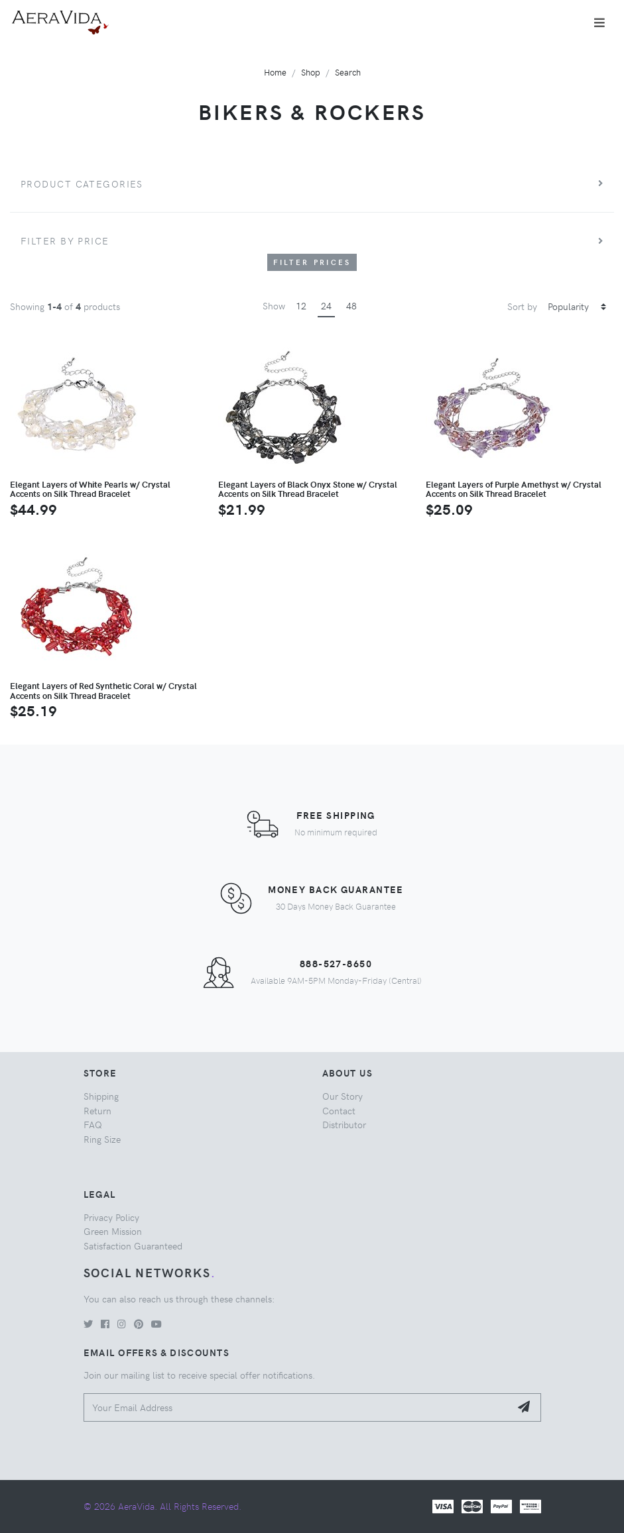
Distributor (344, 1124)
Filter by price (65, 240)
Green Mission (113, 1231)
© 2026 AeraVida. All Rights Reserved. (162, 1505)
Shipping (101, 1095)
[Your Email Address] (297, 1407)
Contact (338, 1110)
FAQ (93, 1124)
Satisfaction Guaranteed (133, 1245)
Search (348, 72)
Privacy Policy (111, 1217)
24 (326, 305)
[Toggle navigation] (599, 22)
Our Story (342, 1095)
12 (301, 305)
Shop (310, 72)
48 (351, 305)
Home (275, 72)
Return (97, 1110)
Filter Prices (312, 262)
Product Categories (82, 183)
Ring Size (102, 1138)
